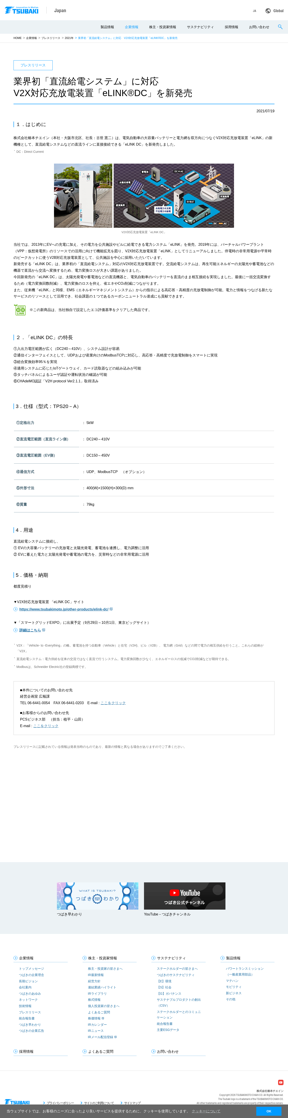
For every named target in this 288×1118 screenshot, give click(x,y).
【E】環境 (164, 981)
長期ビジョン (28, 981)
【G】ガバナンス (169, 993)
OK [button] (268, 1111)
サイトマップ (132, 1103)
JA (254, 11)
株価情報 (94, 1018)
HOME (18, 38)
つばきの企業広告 (31, 1030)
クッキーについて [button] (206, 1111)
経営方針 (94, 981)
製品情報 (107, 27)
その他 (230, 999)
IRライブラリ (97, 993)
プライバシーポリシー (60, 1103)
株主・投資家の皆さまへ (105, 968)
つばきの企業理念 (31, 975)
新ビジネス (234, 993)
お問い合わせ (259, 27)
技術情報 (25, 1006)
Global (278, 10)
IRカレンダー (97, 1024)
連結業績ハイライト (102, 987)
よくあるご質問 (99, 1012)
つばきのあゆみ (30, 993)
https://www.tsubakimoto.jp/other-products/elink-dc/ (63, 609)
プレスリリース (50, 38)
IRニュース (96, 1030)
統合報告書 (27, 1018)
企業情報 (131, 27)
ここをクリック (113, 703)
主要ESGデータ (168, 1030)
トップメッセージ (31, 968)
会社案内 (25, 987)
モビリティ (234, 987)
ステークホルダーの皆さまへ (177, 968)
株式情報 (94, 999)
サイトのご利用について (99, 1103)
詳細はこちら (30, 630)
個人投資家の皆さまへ (103, 1006)
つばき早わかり (30, 1024)
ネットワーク (28, 999)
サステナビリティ (200, 27)
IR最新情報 (96, 975)
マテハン (232, 981)
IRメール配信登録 (100, 1037)
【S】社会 (164, 987)
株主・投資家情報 (162, 27)
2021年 (69, 38)
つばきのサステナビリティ (176, 975)
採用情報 (231, 27)
